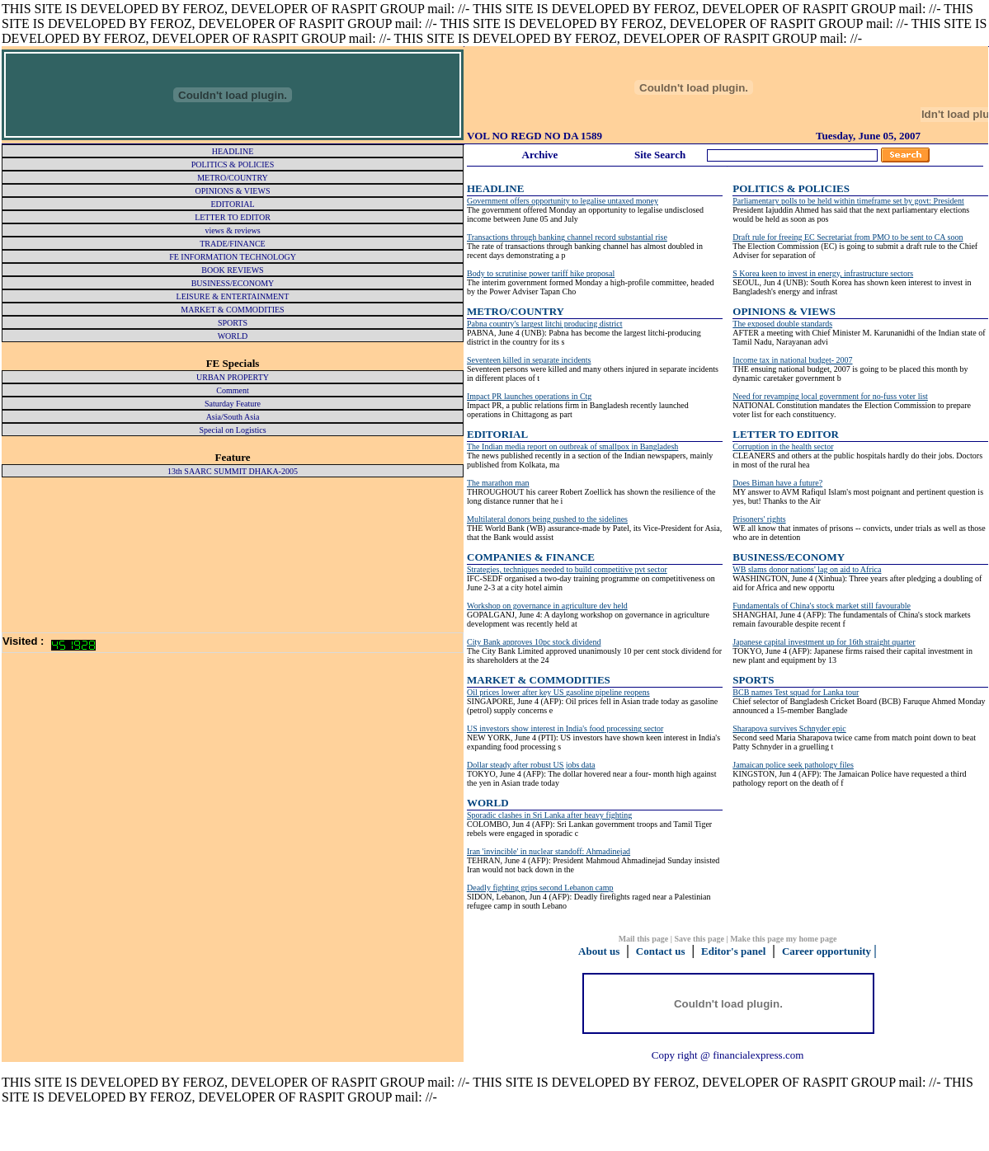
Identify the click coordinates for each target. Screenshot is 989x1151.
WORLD (488, 802)
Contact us (660, 951)
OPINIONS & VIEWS (784, 311)
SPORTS (753, 680)
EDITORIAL (497, 434)
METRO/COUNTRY (515, 311)
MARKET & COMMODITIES (538, 680)
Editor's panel (733, 951)
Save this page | (702, 938)
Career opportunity (826, 951)
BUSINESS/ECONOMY (788, 557)
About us (598, 951)
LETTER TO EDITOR (785, 434)
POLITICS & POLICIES (791, 188)
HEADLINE (495, 188)
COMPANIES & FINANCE (531, 557)
